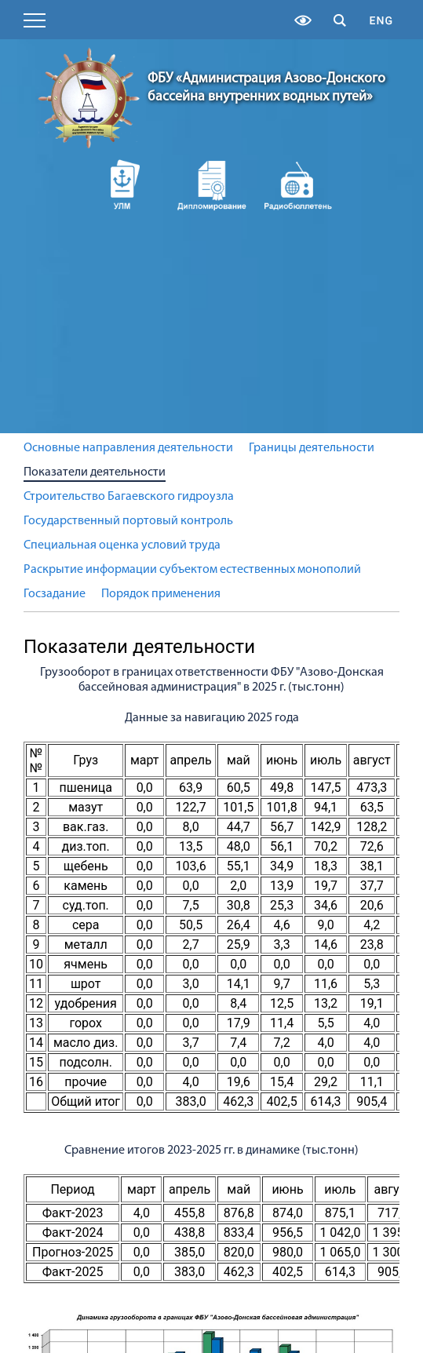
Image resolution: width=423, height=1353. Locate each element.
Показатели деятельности (95, 472)
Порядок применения (161, 594)
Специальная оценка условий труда (122, 545)
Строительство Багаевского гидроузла (129, 497)
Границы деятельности (311, 448)
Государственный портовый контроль (128, 521)
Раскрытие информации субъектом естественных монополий (192, 569)
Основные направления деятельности (128, 448)
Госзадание (55, 594)
